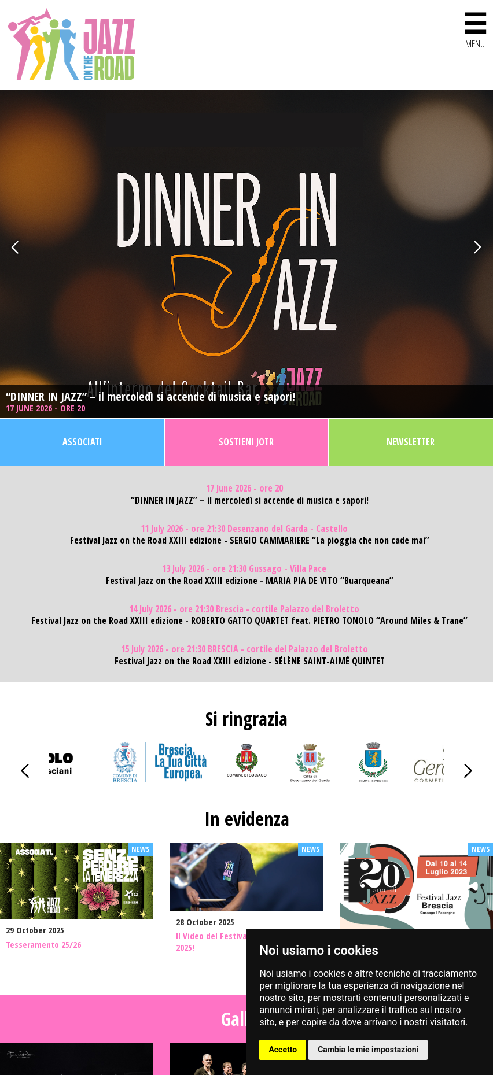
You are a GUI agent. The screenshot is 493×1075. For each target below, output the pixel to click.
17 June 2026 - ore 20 (46, 408)
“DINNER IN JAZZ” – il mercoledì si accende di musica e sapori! (150, 396)
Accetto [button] (282, 1049)
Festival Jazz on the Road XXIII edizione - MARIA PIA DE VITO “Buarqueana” (249, 581)
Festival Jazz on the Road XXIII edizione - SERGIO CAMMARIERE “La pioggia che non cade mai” (249, 540)
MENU (475, 28)
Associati (82, 441)
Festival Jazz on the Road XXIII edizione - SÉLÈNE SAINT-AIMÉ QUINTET (250, 661)
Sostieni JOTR (246, 441)
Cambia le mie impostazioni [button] (368, 1049)
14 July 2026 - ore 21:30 (244, 609)
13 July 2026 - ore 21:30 (244, 569)
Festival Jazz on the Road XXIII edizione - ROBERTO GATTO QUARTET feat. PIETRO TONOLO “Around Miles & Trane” (249, 621)
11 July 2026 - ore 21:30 (244, 529)
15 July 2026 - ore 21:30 (244, 649)
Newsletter (411, 441)
